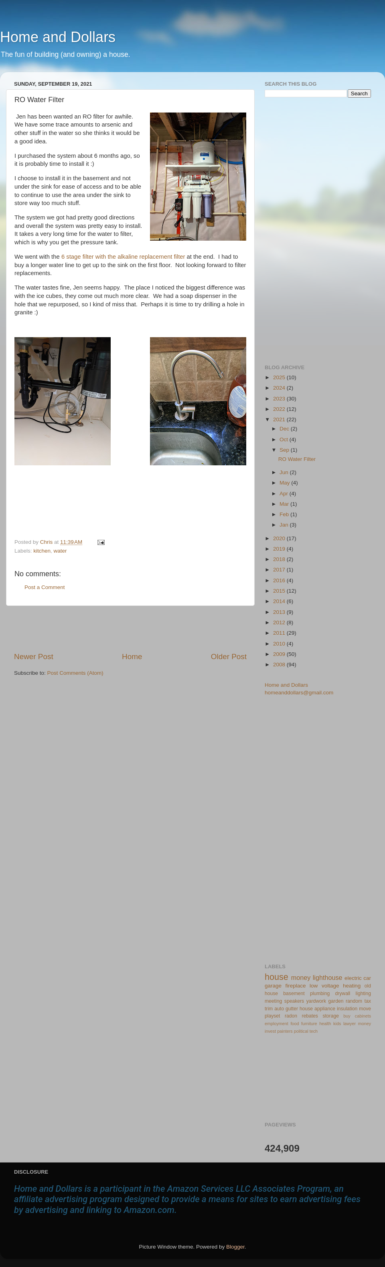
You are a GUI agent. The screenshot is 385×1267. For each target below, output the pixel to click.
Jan (285, 525)
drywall (343, 993)
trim (269, 1009)
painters (284, 1031)
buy (346, 1016)
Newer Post (33, 656)
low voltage (324, 986)
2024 (280, 388)
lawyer (349, 1023)
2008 (280, 665)
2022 (280, 409)
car (367, 978)
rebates (310, 1016)
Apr (285, 494)
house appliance (317, 1009)
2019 (280, 549)
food (294, 1023)
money (301, 977)
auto (279, 1009)
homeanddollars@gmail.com (299, 693)
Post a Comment (44, 587)
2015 (280, 591)
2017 (280, 570)
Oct (285, 439)
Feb (285, 514)
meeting (273, 1001)
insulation (347, 1009)
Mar (285, 504)
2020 (280, 538)
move (365, 1009)
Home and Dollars (58, 37)
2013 (280, 612)
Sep (285, 450)
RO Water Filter (297, 459)
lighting (363, 993)
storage (330, 1016)
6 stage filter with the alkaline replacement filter (123, 256)
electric (353, 978)
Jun (285, 472)
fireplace (296, 986)
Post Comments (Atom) (75, 673)
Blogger (235, 1247)
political (301, 1031)
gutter (292, 1009)
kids (337, 1023)
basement (293, 993)
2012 (280, 622)
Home (132, 656)
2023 (280, 399)
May (285, 483)
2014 (280, 601)
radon (291, 1016)
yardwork (316, 1001)
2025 (280, 377)
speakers (294, 1001)
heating (352, 986)
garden (336, 1001)
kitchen (42, 551)
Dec (285, 429)
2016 (280, 580)
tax (368, 1001)
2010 (280, 644)
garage (273, 986)
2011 (280, 633)
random (354, 1001)
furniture (309, 1023)
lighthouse (327, 977)
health (325, 1023)
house (276, 977)
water (60, 551)
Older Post (229, 656)
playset (272, 1016)
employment (276, 1023)
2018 (280, 559)
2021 (280, 419)
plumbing (320, 993)
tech (314, 1031)
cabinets (363, 1016)
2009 (280, 654)
